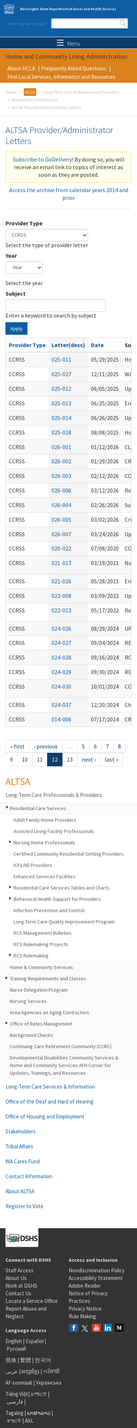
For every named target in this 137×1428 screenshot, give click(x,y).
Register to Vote (24, 1206)
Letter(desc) (68, 345)
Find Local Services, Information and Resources (61, 76)
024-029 (61, 672)
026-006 (61, 490)
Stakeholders (20, 1131)
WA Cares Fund (22, 1161)
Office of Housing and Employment (44, 1116)
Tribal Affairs (19, 1146)
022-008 (61, 595)
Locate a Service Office (31, 1300)
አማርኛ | (40, 1393)
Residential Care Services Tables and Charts (62, 887)
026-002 (61, 461)
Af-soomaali (18, 1382)
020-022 (61, 548)
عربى (11, 1371)
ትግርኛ (14, 1420)
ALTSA (17, 781)
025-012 (61, 388)
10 (25, 759)
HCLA (30, 92)
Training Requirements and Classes (48, 978)
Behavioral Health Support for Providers (57, 899)
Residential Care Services (35, 99)
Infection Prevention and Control (49, 910)
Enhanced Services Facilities (45, 876)
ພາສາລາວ (38, 1412)
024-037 (61, 704)
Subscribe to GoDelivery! (43, 159)
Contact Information (28, 1176)
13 (70, 759)
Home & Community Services (41, 967)
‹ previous (46, 746)
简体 (10, 1360)
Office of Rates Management (41, 1023)
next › (89, 759)
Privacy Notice (85, 1308)
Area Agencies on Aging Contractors (49, 1012)
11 (40, 759)
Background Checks (31, 1035)
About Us (16, 1278)
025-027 (61, 374)
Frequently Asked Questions (73, 68)
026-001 (61, 447)
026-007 (61, 534)
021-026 (61, 581)
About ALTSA (19, 1191)
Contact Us (18, 1293)
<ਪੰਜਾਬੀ (51, 1371)
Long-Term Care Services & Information (50, 1086)
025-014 (61, 417)
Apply (16, 328)
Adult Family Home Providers (45, 820)
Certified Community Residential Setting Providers (69, 854)
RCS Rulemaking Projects (41, 944)
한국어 (43, 1360)
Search (123, 23)
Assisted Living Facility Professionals (54, 831)
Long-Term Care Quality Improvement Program (64, 921)
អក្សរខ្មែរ (30, 1371)
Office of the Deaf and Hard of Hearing (49, 1101)
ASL (29, 1420)
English (14, 1341)
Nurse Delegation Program (39, 990)
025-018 (61, 432)
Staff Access (19, 1270)
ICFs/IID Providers (33, 865)
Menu (68, 43)
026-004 (61, 505)
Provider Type (23, 223)
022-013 (61, 610)
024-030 (61, 686)
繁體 (26, 1360)
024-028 (61, 657)
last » (111, 759)
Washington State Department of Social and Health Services (68, 9)
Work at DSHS (21, 1285)
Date (97, 345)
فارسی (14, 1401)
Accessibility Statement (96, 1278)
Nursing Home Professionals (44, 842)
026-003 (61, 475)
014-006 (61, 719)
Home (11, 92)
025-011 (61, 359)
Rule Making (82, 1316)
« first (17, 746)
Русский (16, 1348)
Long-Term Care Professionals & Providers (81, 92)
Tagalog (14, 1412)
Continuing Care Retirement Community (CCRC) (60, 1046)
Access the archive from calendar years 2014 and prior (68, 193)
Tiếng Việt (16, 1393)
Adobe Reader (85, 1285)
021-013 (61, 563)
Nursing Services (28, 1001)
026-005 (61, 519)
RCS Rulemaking (31, 955)
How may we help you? (27, 23)
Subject (15, 293)
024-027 (61, 642)
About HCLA (21, 68)
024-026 (61, 628)
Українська (48, 1382)
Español (34, 1341)
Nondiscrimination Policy (97, 1270)
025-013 (61, 403)
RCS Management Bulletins (43, 933)
